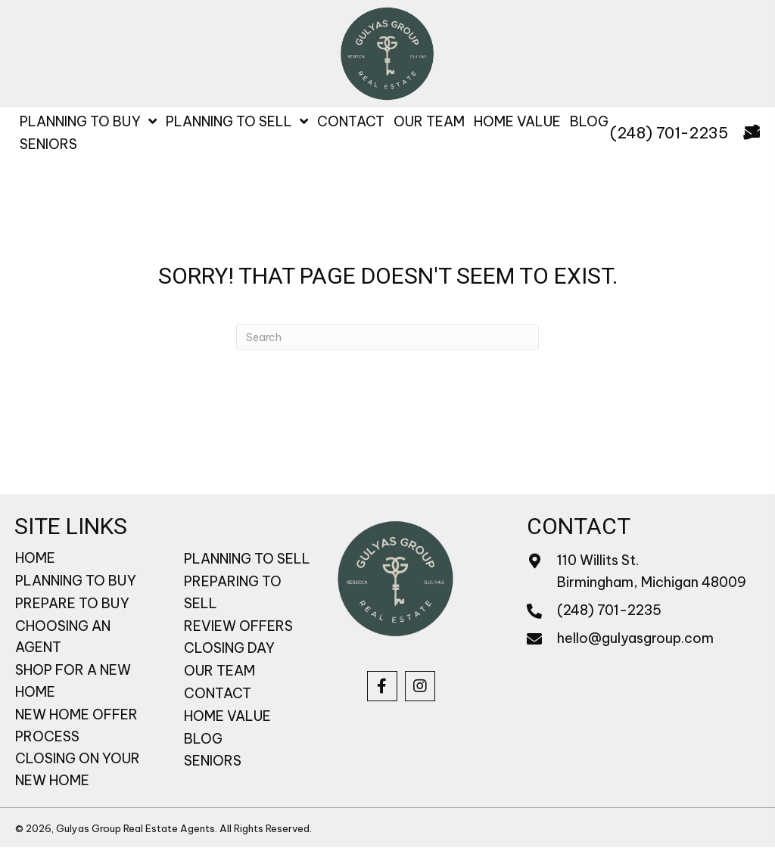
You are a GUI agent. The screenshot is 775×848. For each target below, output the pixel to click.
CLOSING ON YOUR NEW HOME (77, 769)
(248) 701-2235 (669, 132)
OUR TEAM (219, 670)
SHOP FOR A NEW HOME (73, 680)
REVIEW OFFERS (238, 626)
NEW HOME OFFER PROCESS (76, 725)
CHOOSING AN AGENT (62, 637)
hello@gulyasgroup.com (635, 638)
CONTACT (217, 693)
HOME (35, 558)
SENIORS (212, 760)
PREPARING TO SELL (233, 592)
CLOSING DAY (229, 648)
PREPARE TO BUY (72, 603)
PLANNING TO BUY (75, 580)
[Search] (387, 337)
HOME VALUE (227, 716)
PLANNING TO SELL (247, 558)
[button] (382, 686)
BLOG (203, 738)
